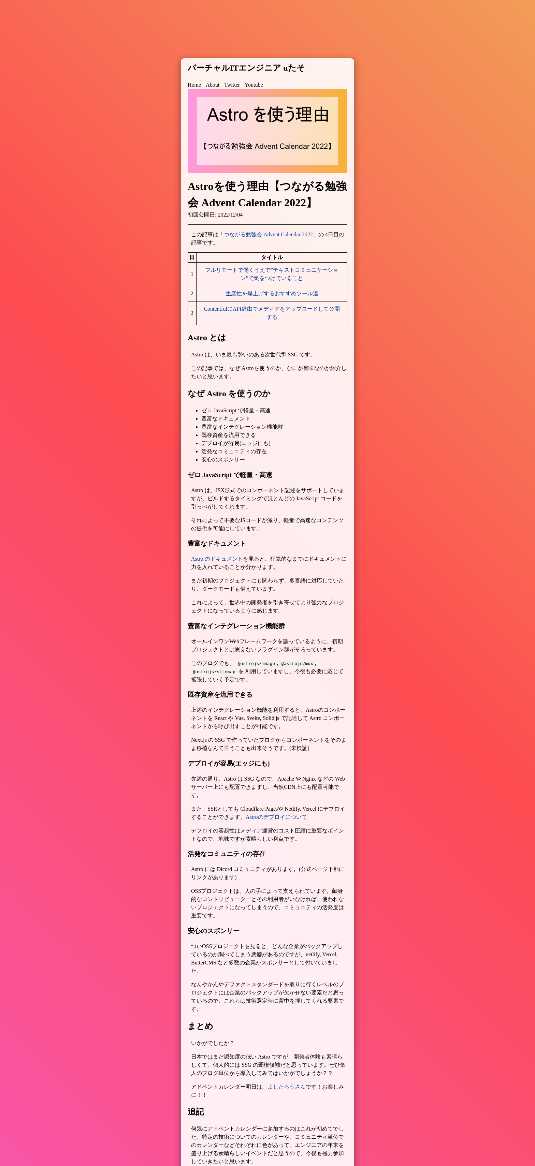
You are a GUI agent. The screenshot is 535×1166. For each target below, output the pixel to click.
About (212, 85)
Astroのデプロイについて (276, 817)
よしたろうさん (287, 1087)
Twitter (232, 85)
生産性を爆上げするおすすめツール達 (272, 293)
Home (194, 85)
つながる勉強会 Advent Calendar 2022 (268, 234)
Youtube (254, 85)
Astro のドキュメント (217, 559)
